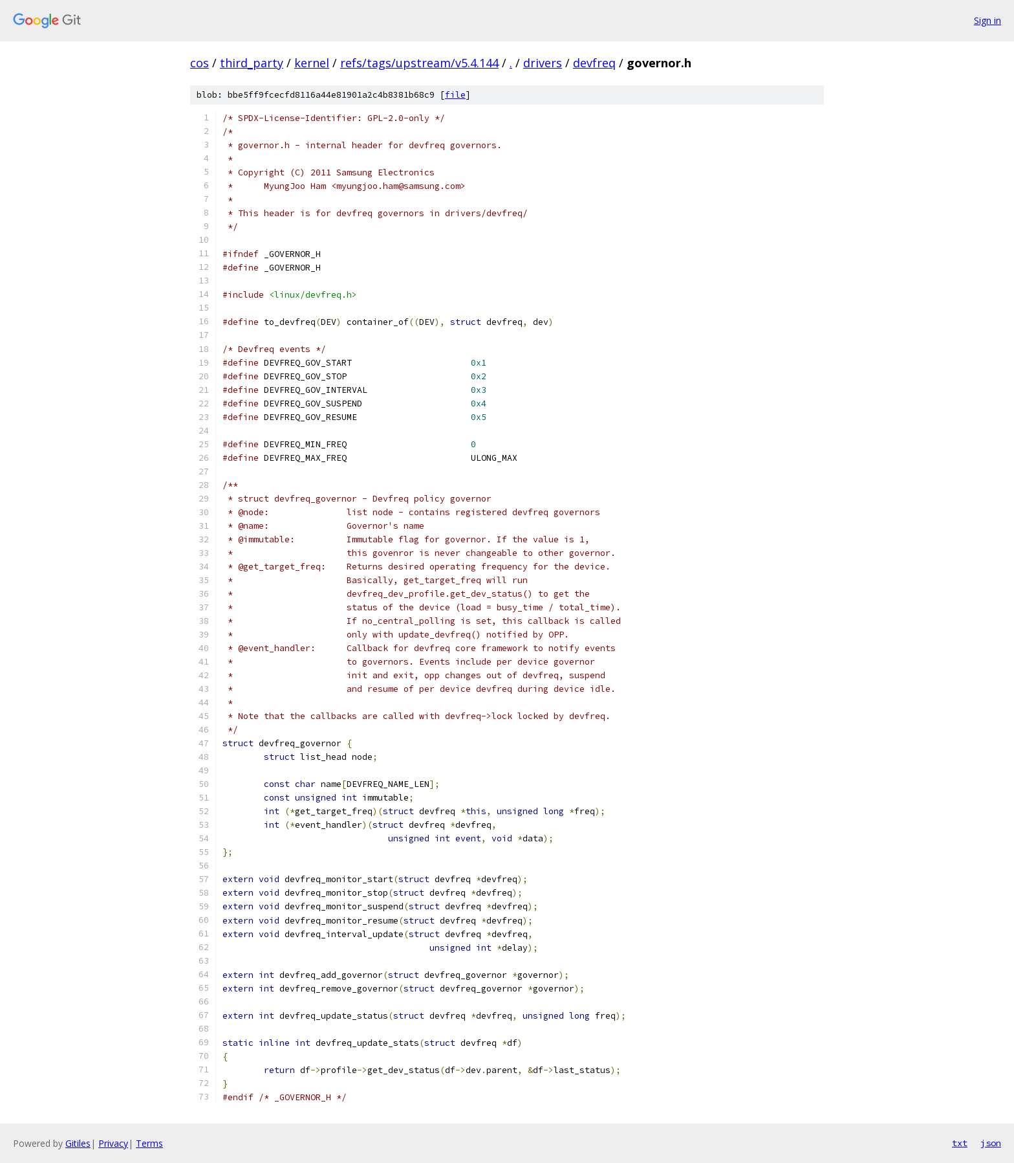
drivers (542, 63)
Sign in (987, 20)
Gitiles (78, 1143)
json (990, 1143)
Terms (149, 1143)
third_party (251, 63)
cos (199, 63)
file (455, 94)
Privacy (113, 1143)
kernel (311, 63)
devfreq (594, 63)
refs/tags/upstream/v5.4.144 (419, 63)
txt (959, 1143)
